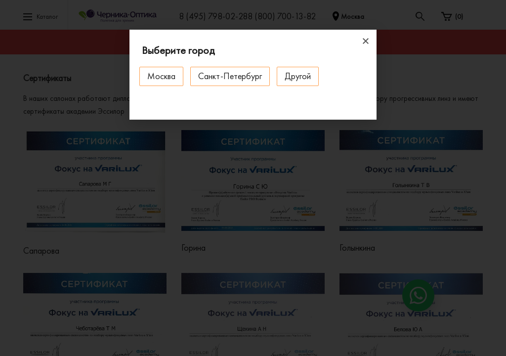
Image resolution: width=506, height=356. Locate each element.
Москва (161, 76)
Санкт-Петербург (230, 76)
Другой (298, 76)
